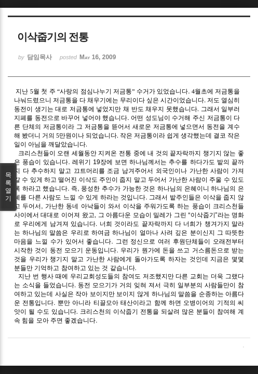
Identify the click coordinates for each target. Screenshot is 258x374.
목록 (8, 187)
